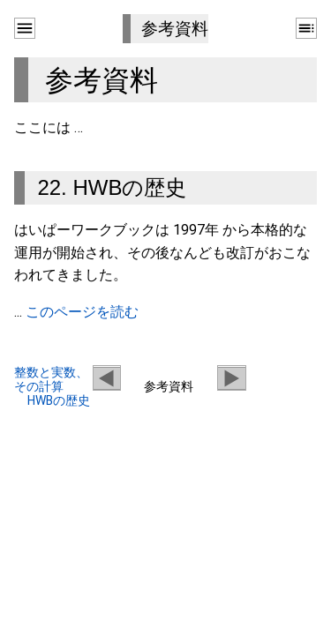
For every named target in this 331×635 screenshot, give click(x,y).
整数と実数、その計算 (51, 379)
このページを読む (82, 311)
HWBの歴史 (58, 400)
